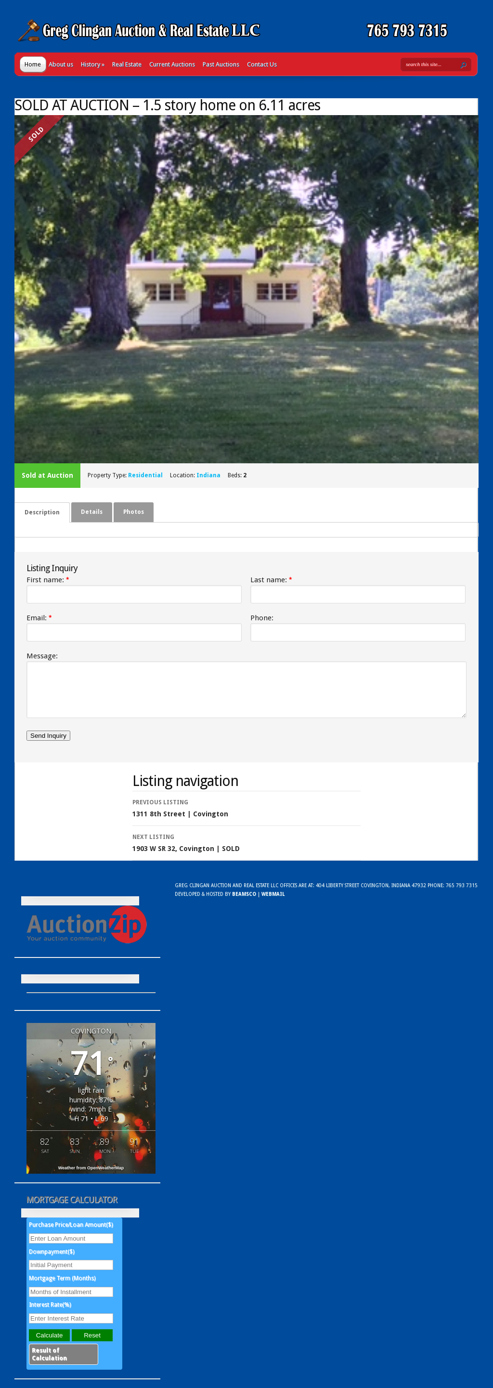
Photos (133, 512)
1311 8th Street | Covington (246, 815)
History (92, 64)
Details (92, 512)
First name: (47, 580)
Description (42, 512)
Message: (42, 656)
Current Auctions (172, 64)
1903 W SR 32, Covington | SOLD (246, 850)
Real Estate (127, 64)
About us (61, 64)
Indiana (208, 475)
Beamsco (244, 902)
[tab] (42, 512)
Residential (145, 475)
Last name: (271, 580)
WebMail (273, 902)
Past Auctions (221, 64)
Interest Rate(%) (50, 1313)
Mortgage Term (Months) (62, 1286)
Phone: (261, 618)
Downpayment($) (51, 1260)
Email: (39, 618)
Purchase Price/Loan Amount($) (71, 1233)
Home (33, 64)
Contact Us (262, 64)
